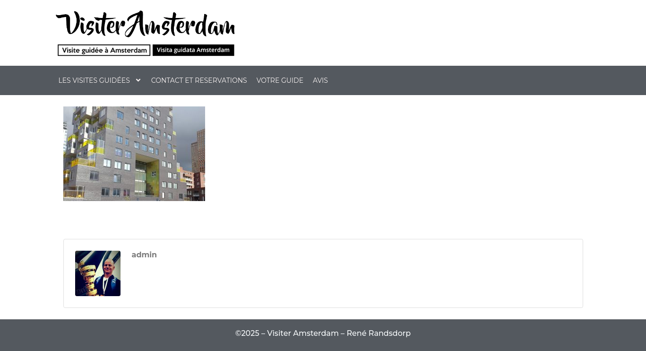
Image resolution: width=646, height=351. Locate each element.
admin (144, 255)
